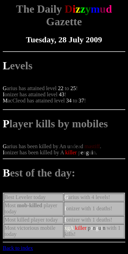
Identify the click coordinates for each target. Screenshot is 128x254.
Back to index (18, 248)
